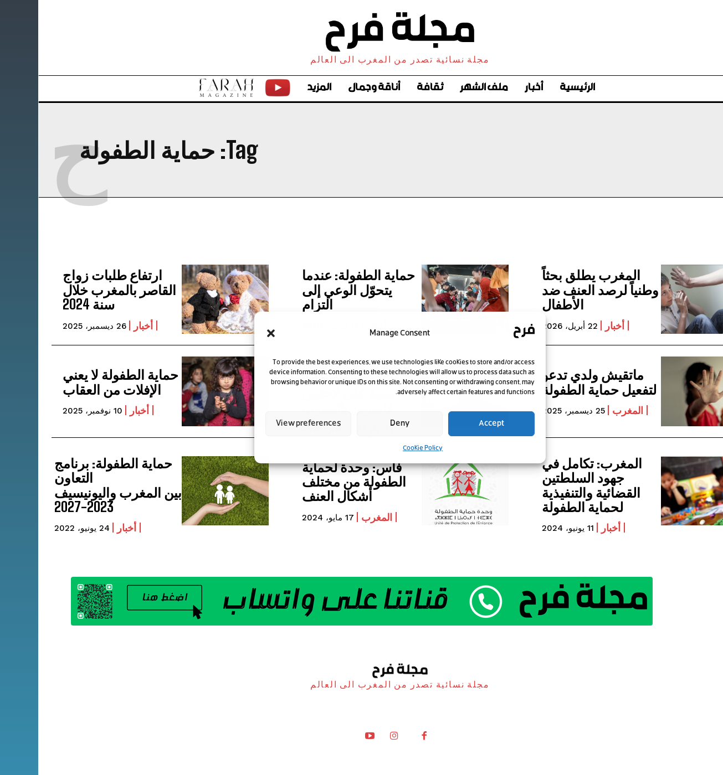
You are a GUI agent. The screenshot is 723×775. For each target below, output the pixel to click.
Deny (361, 424)
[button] (232, 333)
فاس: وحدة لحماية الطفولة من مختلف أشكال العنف (316, 481)
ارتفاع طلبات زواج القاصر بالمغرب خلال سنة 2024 (81, 289)
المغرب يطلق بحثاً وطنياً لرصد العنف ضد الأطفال (562, 289)
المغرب (589, 410)
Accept (453, 424)
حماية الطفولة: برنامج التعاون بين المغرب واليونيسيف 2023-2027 (79, 485)
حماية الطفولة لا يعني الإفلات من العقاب (82, 381)
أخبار (576, 325)
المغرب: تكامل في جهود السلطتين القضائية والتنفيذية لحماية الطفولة (554, 485)
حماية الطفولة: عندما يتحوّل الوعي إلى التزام (320, 289)
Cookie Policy (384, 448)
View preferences (270, 424)
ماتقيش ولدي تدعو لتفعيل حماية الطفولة (561, 381)
